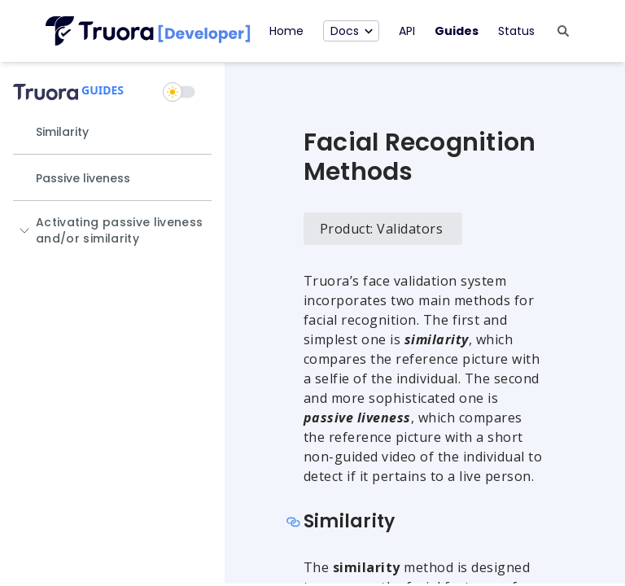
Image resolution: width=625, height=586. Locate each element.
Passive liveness (83, 178)
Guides (457, 31)
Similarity (62, 132)
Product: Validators (382, 229)
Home (286, 31)
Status (516, 31)
